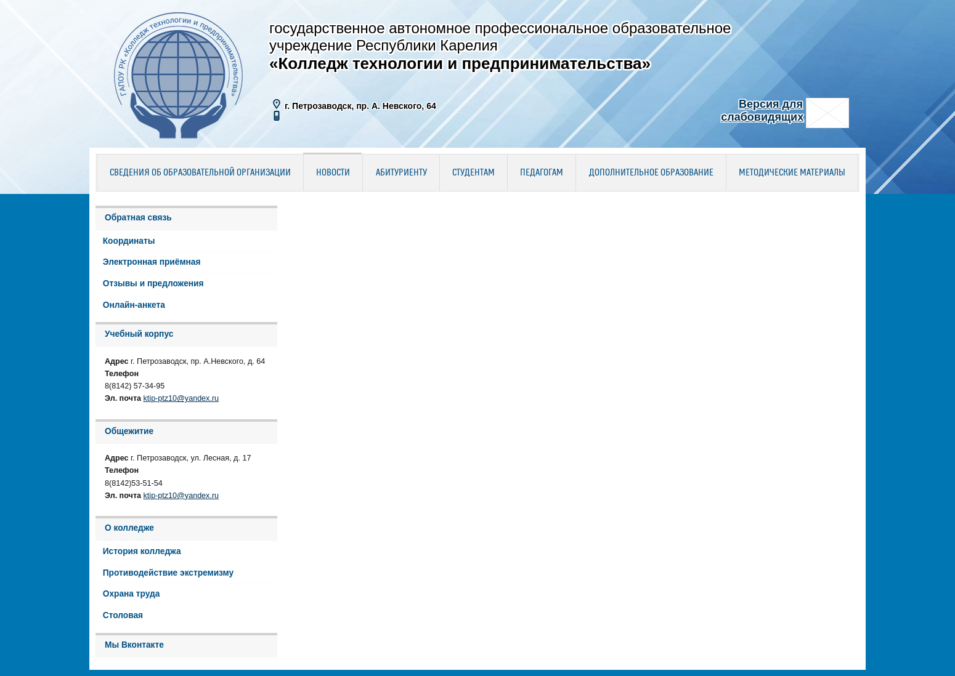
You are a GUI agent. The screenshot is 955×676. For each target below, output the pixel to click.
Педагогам (541, 173)
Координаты (129, 241)
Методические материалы (792, 173)
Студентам (473, 173)
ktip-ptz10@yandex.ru (181, 398)
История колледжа (142, 551)
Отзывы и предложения (153, 283)
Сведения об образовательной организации (200, 173)
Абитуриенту (401, 173)
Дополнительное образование (651, 173)
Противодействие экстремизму (168, 572)
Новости (333, 173)
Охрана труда (131, 593)
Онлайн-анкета (134, 305)
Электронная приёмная (152, 262)
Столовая (123, 615)
